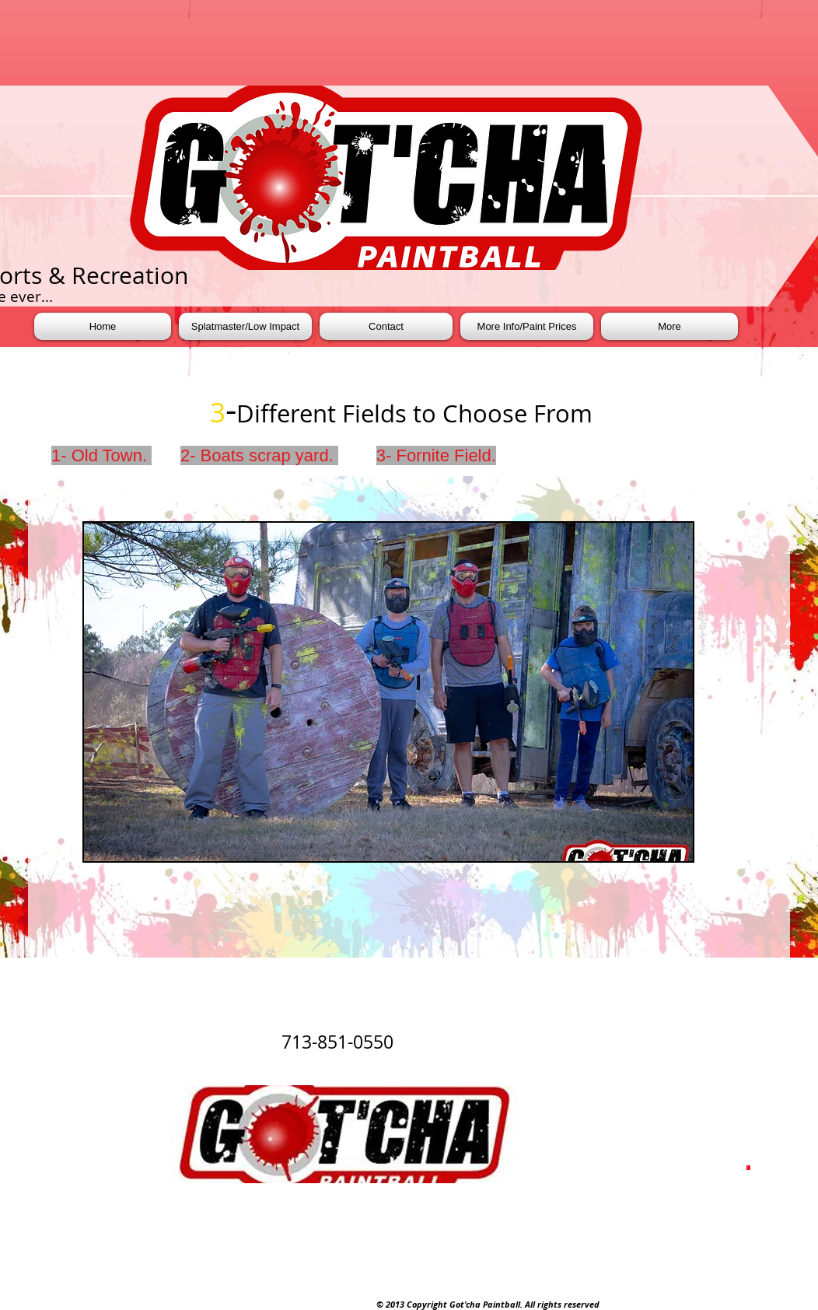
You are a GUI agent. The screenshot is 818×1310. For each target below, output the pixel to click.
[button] (388, 692)
